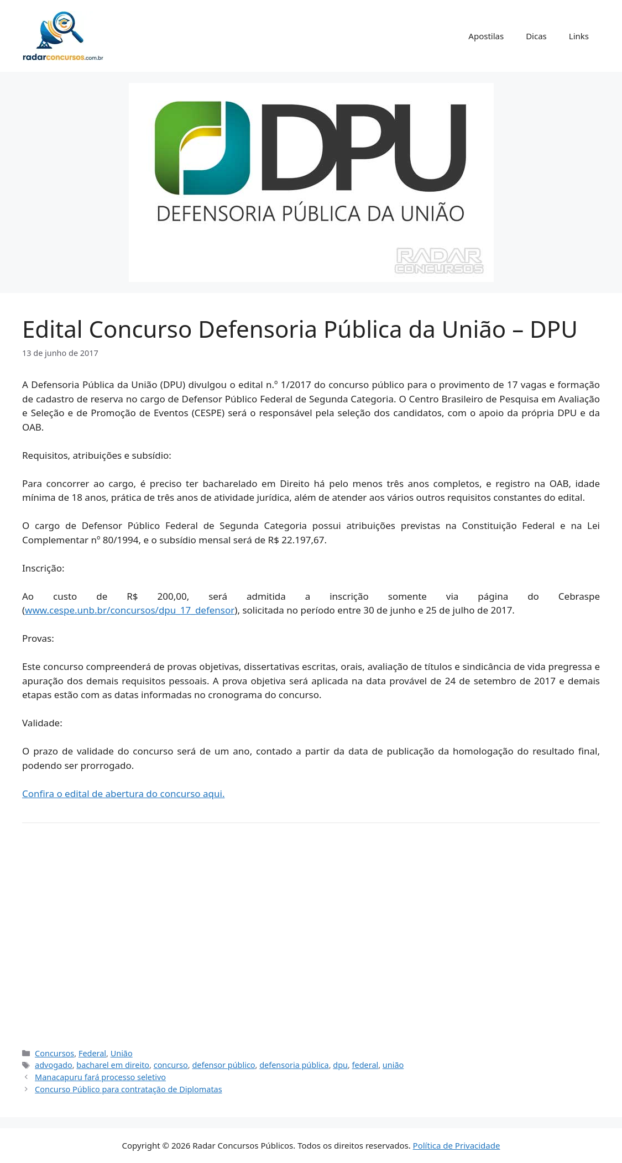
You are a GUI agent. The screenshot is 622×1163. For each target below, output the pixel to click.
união (393, 1065)
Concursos (54, 1053)
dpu (340, 1065)
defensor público (223, 1065)
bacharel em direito (112, 1065)
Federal (92, 1053)
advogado (53, 1065)
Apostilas (486, 35)
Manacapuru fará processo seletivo (100, 1077)
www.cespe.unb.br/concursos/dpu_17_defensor (129, 610)
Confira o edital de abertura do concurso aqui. (123, 793)
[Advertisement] (311, 939)
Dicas (536, 35)
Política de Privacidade (456, 1145)
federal (365, 1065)
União (122, 1053)
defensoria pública (293, 1065)
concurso (171, 1065)
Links (579, 35)
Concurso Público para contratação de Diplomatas (128, 1089)
